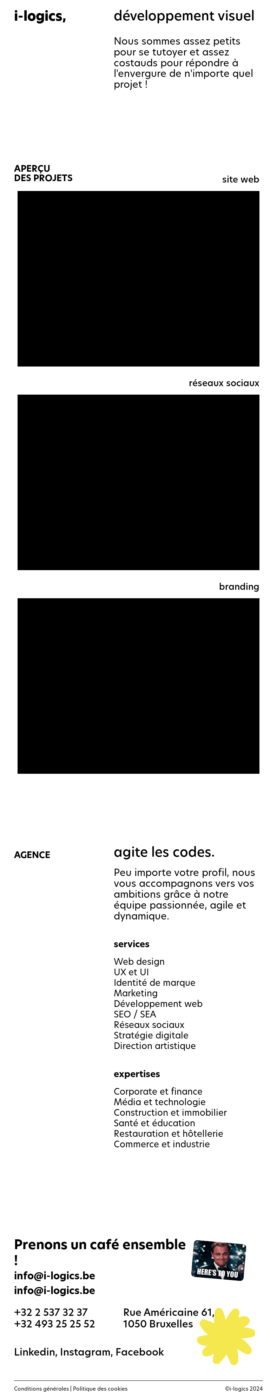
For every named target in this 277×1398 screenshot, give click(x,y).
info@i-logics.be (54, 1292)
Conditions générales (41, 1389)
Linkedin (34, 1353)
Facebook (140, 1353)
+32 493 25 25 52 (54, 1325)
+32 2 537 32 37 (51, 1313)
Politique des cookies (100, 1389)
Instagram (85, 1353)
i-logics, (40, 17)
